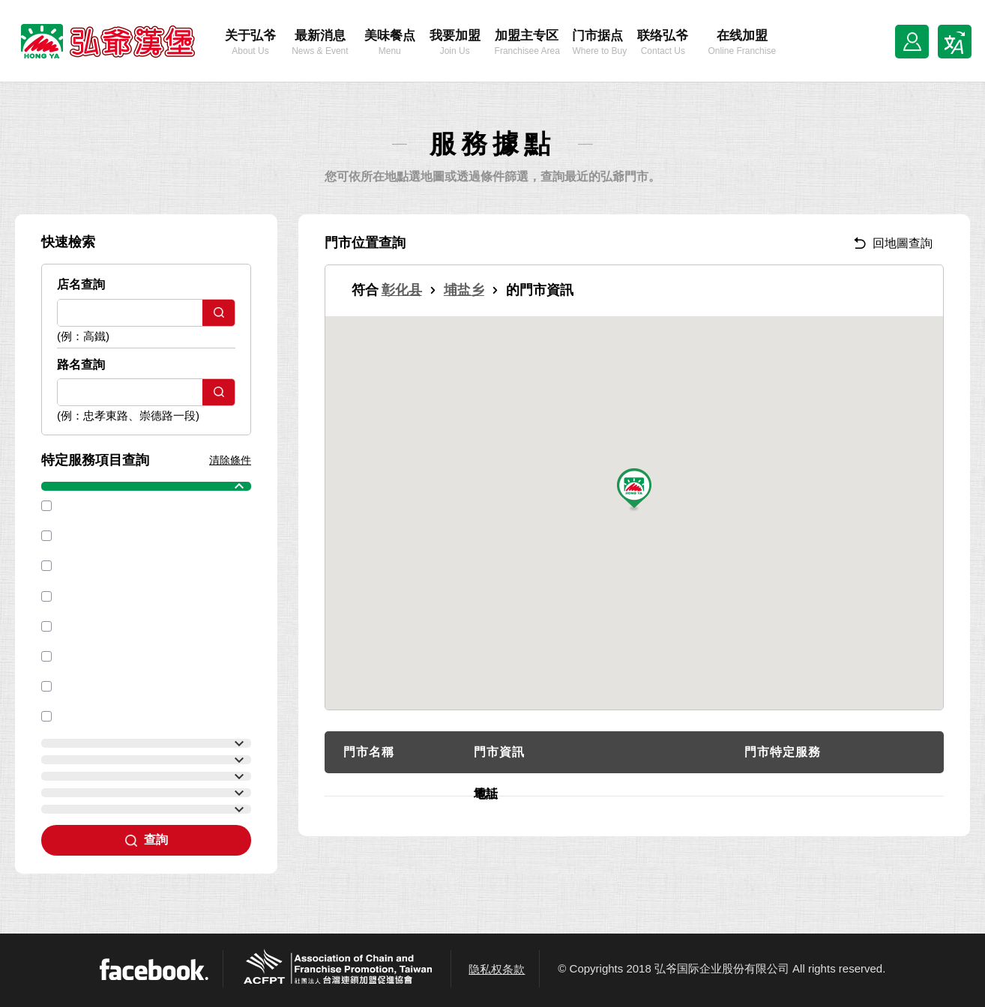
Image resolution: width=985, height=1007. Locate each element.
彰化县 (402, 289)
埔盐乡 (464, 289)
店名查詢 (81, 284)
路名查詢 (81, 364)
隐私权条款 (497, 969)
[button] (634, 490)
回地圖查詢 (893, 243)
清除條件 (230, 460)
